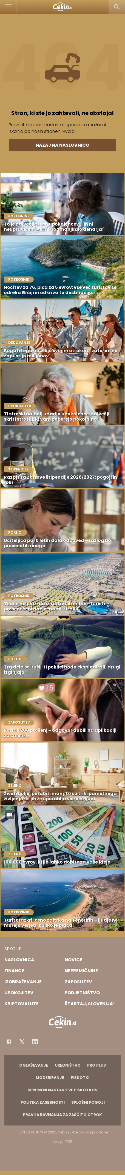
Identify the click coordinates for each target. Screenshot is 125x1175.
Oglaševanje (33, 1065)
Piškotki (80, 1077)
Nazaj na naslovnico (62, 145)
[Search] (117, 7)
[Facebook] (8, 1041)
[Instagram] (35, 1041)
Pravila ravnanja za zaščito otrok (62, 1115)
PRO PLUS (96, 1065)
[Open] (8, 7)
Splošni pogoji (88, 1102)
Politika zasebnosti (43, 1102)
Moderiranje (50, 1077)
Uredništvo (68, 1065)
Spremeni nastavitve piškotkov (63, 1090)
